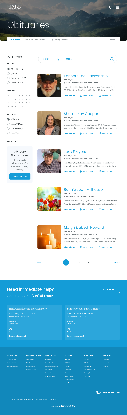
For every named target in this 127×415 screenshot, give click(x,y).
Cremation (68, 370)
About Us (107, 356)
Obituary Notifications (13, 363)
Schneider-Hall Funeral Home (83, 309)
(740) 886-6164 (42, 296)
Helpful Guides (69, 363)
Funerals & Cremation (51, 363)
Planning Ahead (69, 376)
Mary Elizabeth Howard (84, 227)
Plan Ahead (89, 356)
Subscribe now (20, 176)
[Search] (112, 59)
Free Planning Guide (89, 370)
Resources (70, 356)
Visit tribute (69, 96)
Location (11, 141)
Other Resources (69, 383)
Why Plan (86, 363)
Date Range (12, 114)
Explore (18, 336)
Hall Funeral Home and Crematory (28, 309)
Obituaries (12, 356)
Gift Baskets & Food (31, 363)
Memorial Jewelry (31, 370)
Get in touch (108, 290)
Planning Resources (89, 373)
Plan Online (87, 376)
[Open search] (111, 7)
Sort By (10, 64)
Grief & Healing (69, 380)
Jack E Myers (75, 151)
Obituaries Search (12, 359)
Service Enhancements (51, 366)
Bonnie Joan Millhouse (83, 189)
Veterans (67, 373)
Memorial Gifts (30, 366)
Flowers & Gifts (33, 356)
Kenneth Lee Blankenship (86, 75)
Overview (48, 359)
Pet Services (48, 370)
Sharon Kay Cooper (81, 113)
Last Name (11, 91)
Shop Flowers (30, 359)
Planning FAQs (88, 366)
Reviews (105, 366)
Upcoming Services (12, 366)
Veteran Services (50, 373)
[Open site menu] (118, 7)
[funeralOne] (68, 406)
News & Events (107, 363)
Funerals (67, 366)
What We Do (50, 356)
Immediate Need (50, 376)
